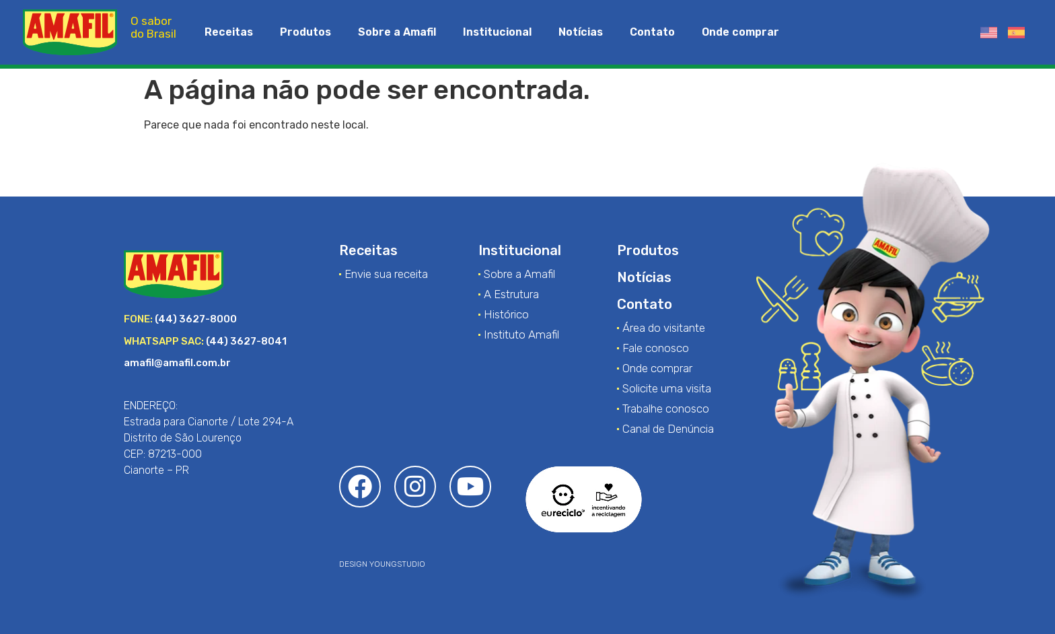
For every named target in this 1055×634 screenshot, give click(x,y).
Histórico (506, 314)
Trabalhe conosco (665, 408)
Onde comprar (740, 32)
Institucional (497, 32)
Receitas (229, 32)
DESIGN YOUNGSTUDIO (382, 564)
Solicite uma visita (666, 388)
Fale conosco (655, 348)
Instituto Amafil (521, 334)
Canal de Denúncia (668, 428)
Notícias (580, 32)
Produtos (305, 32)
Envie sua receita (386, 274)
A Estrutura (511, 294)
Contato (652, 32)
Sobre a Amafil (397, 32)
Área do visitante (663, 327)
